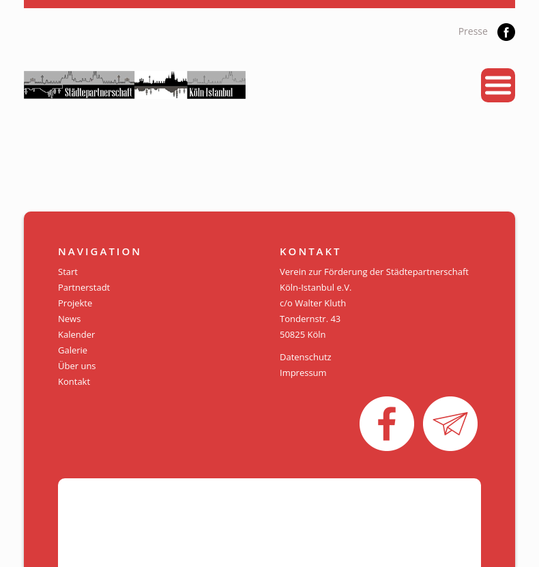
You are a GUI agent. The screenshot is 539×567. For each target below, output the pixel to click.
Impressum (303, 372)
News (69, 318)
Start (68, 271)
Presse (473, 31)
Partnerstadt (84, 287)
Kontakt (74, 381)
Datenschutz (306, 357)
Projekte (75, 303)
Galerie (72, 350)
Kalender (76, 334)
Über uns (77, 366)
